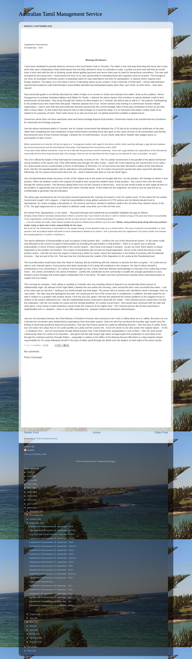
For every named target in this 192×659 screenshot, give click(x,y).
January (33, 642)
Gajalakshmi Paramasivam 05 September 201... (51, 597)
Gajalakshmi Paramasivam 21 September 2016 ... (52, 554)
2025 (29, 472)
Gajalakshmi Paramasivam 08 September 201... (51, 586)
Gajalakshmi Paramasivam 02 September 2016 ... (52, 605)
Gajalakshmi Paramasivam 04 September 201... (51, 601)
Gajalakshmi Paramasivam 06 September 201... (51, 593)
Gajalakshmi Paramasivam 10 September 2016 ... (52, 578)
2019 (29, 496)
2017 (29, 504)
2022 (29, 484)
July (32, 618)
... (30, 609)
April (32, 630)
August (33, 614)
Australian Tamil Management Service (60, 14)
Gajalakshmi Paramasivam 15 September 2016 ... (52, 566)
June (32, 622)
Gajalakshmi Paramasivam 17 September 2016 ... (52, 562)
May (32, 626)
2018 (29, 500)
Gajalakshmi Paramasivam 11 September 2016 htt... (53, 574)
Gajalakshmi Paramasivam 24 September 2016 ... (52, 542)
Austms (30, 450)
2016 (29, 508)
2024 (29, 476)
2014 (29, 651)
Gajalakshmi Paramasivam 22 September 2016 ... (52, 550)
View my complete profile (35, 454)
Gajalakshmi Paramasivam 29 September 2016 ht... (53, 530)
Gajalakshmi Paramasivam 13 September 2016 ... (52, 570)
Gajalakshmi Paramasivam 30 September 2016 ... (52, 526)
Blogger (112, 461)
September (35, 523)
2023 (29, 480)
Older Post (161, 432)
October (33, 519)
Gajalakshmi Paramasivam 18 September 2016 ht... (53, 558)
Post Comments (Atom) (46, 438)
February (34, 638)
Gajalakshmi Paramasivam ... (42, 582)
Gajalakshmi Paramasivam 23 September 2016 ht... (53, 546)
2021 (29, 488)
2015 (29, 647)
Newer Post (31, 432)
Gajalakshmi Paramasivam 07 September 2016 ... (52, 589)
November (34, 515)
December (34, 511)
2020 (29, 492)
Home (96, 432)
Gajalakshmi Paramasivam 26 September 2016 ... (52, 538)
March (33, 634)
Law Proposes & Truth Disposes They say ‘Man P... (52, 534)
